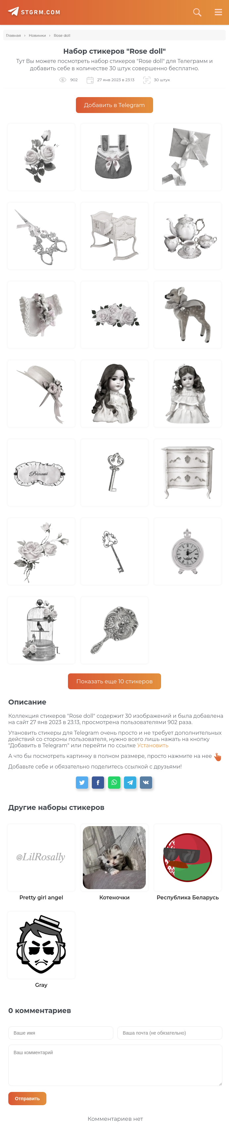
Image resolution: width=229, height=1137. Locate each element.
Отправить (27, 1098)
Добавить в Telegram (114, 105)
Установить (152, 745)
